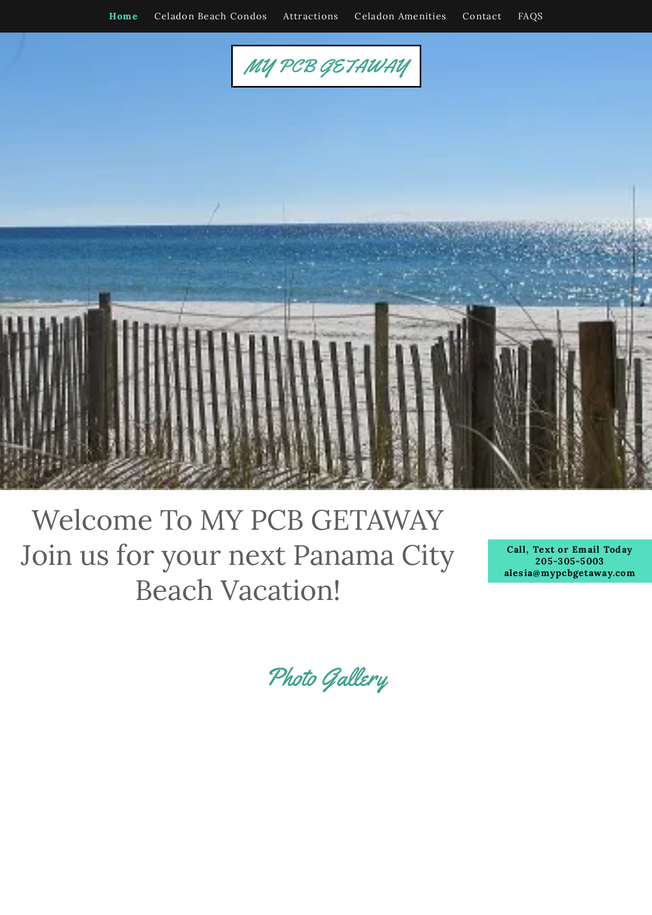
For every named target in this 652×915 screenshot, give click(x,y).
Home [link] (123, 16)
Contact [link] (482, 16)
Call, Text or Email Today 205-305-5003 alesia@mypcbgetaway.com (570, 561)
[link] (326, 68)
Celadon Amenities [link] (400, 16)
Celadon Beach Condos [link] (210, 16)
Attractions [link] (310, 16)
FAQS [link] (530, 16)
